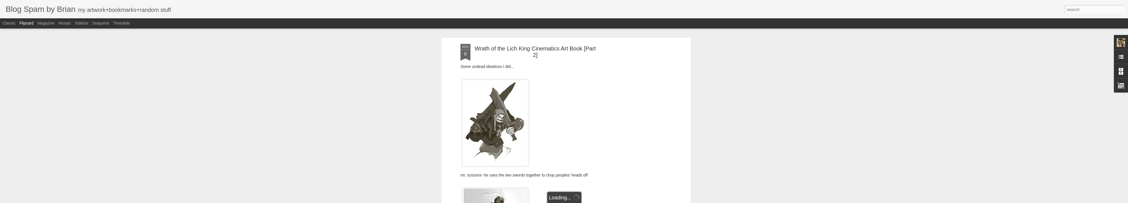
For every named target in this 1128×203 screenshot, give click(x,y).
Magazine (46, 23)
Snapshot (100, 23)
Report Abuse (598, 200)
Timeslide (121, 23)
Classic (9, 23)
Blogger (581, 200)
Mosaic (64, 23)
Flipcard (26, 23)
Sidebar (82, 23)
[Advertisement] (641, 102)
